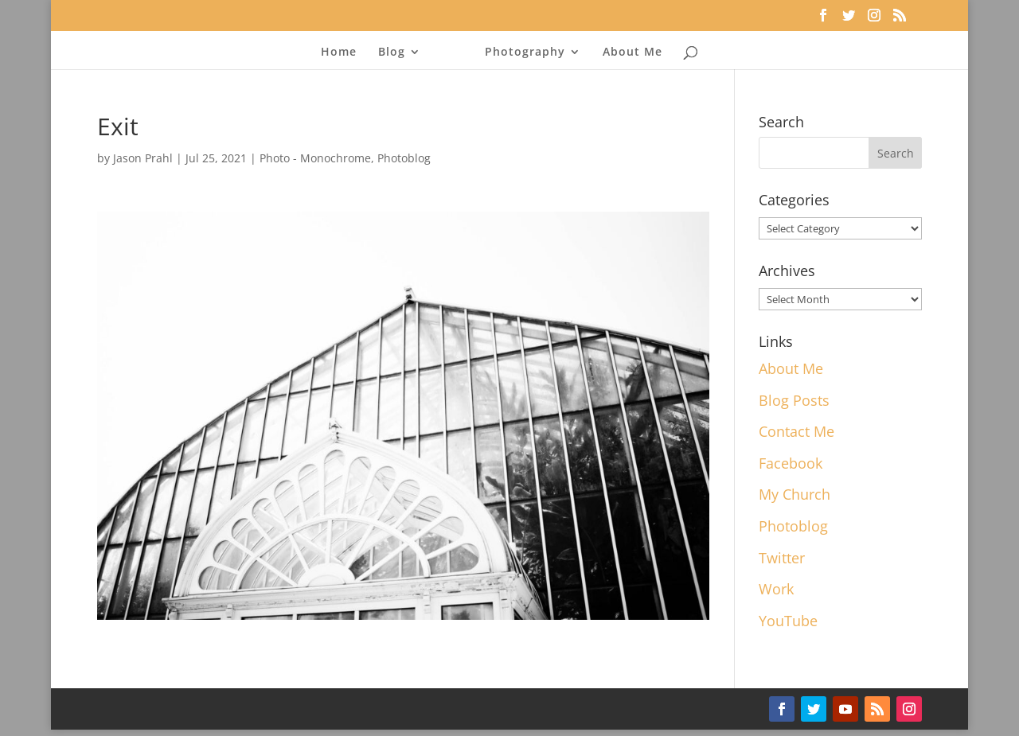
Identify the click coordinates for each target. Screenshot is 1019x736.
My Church (794, 494)
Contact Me (796, 431)
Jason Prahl (143, 158)
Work (776, 588)
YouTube (788, 620)
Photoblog (404, 158)
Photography (520, 52)
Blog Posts (794, 400)
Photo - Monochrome (315, 158)
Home (343, 52)
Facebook (790, 463)
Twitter (782, 557)
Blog (396, 52)
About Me (628, 52)
